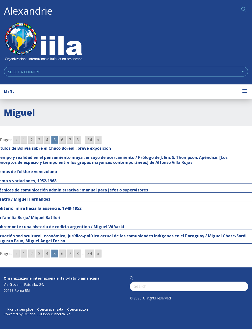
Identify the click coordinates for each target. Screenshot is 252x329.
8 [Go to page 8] (77, 140)
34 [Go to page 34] (89, 140)
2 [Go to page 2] (31, 140)
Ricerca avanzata (50, 309)
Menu (9, 91)
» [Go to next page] (98, 140)
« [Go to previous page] (16, 140)
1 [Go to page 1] (24, 140)
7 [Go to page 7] (70, 140)
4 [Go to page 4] (47, 140)
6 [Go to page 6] (62, 140)
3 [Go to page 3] (39, 140)
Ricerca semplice (20, 309)
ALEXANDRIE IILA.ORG (43, 42)
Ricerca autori (77, 309)
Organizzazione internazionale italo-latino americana (52, 278)
